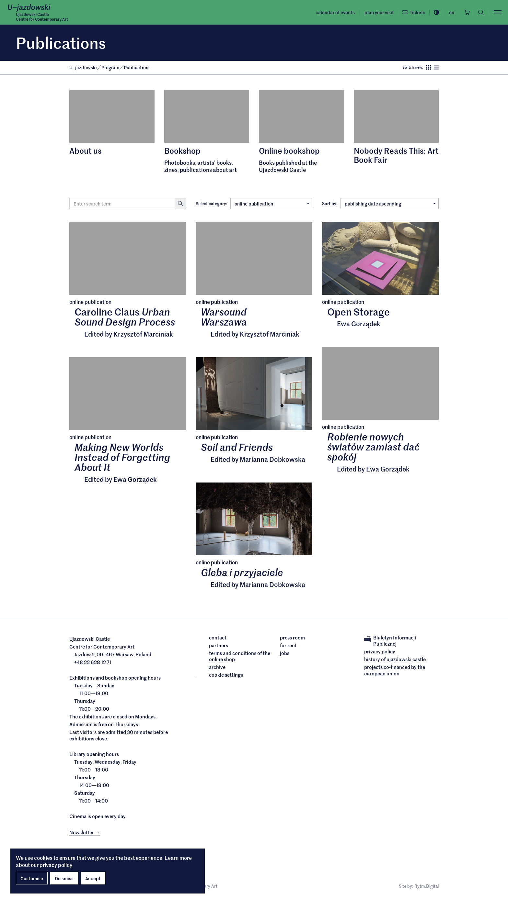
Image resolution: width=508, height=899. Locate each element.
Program (110, 67)
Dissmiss (64, 878)
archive (217, 667)
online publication (272, 203)
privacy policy (56, 864)
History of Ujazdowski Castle (395, 659)
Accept (93, 878)
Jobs (284, 653)
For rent (288, 645)
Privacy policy (379, 651)
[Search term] (122, 203)
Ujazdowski (83, 67)
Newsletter (84, 832)
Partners (218, 645)
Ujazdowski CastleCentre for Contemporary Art (42, 16)
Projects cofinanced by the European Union (394, 670)
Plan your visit (379, 12)
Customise (31, 878)
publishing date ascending (390, 203)
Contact (217, 637)
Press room (292, 637)
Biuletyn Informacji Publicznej (390, 640)
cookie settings (226, 674)
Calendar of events (335, 12)
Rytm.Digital (426, 886)
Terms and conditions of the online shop (239, 656)
